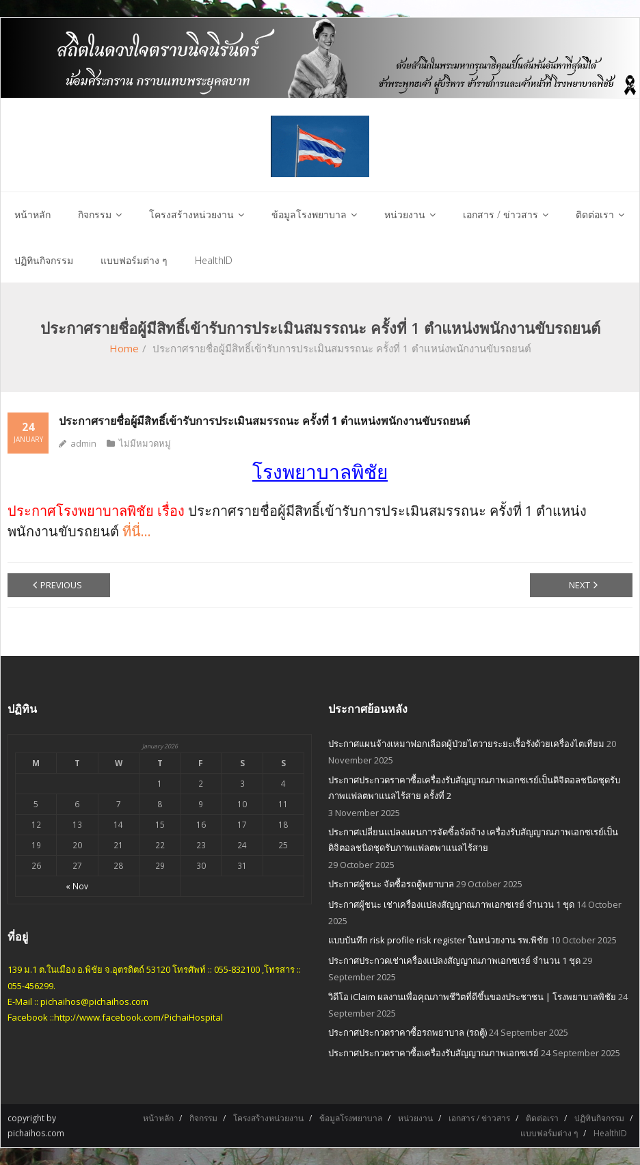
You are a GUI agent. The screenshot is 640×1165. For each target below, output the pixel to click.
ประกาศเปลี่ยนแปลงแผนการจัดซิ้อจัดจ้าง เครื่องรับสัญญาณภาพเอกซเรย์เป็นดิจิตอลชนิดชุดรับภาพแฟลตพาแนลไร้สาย (473, 840)
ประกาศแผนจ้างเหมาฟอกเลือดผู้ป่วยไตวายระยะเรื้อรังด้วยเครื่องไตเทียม (466, 743)
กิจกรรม (203, 1118)
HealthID (610, 1133)
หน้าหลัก (158, 1118)
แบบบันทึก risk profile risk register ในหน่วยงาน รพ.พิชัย (438, 940)
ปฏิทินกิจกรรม (599, 1118)
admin (83, 443)
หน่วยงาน (415, 1118)
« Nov (77, 885)
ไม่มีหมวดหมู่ (145, 443)
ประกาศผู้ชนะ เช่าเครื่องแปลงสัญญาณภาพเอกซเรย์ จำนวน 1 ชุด (451, 904)
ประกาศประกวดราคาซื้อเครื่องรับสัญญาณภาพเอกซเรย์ (433, 1053)
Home (124, 348)
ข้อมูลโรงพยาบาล (350, 1118)
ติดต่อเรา (542, 1118)
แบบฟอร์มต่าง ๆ (549, 1133)
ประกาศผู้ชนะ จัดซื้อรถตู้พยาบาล (391, 884)
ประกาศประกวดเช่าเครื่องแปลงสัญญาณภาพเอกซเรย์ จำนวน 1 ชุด (454, 960)
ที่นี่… (136, 531)
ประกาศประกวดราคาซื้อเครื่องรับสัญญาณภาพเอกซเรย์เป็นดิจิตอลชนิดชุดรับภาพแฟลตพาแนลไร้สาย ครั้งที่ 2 (474, 788)
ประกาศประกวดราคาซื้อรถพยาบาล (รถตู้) (407, 1032)
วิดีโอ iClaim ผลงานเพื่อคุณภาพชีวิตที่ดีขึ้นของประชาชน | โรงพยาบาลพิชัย (472, 997)
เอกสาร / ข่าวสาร (479, 1118)
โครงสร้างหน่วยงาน (268, 1118)
